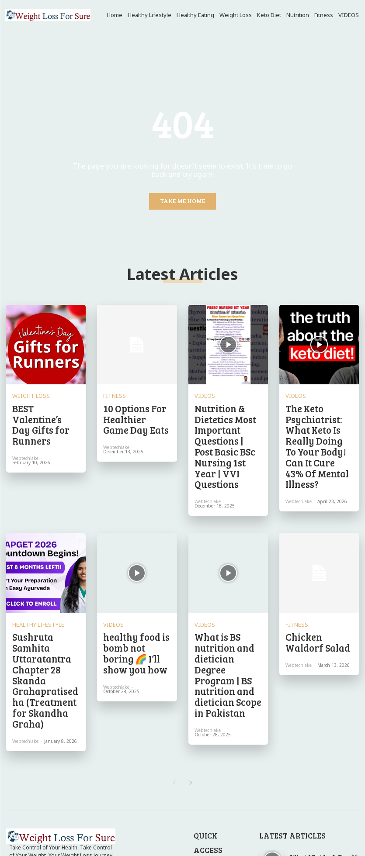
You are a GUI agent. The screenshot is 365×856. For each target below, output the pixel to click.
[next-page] (191, 674)
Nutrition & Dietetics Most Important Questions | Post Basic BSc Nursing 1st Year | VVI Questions (227, 417)
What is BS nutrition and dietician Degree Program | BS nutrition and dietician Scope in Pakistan (228, 594)
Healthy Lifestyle (32, 570)
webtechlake (25, 426)
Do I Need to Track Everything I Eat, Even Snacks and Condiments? (324, 783)
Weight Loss (26, 392)
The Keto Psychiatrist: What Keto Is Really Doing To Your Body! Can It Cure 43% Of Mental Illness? (317, 417)
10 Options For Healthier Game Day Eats (133, 409)
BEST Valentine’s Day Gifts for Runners (43, 406)
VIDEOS (203, 392)
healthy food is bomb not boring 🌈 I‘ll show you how (136, 587)
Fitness (111, 392)
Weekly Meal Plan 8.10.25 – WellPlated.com (321, 809)
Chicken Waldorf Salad (310, 583)
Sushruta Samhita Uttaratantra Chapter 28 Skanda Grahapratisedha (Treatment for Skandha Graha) (44, 598)
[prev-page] (174, 674)
